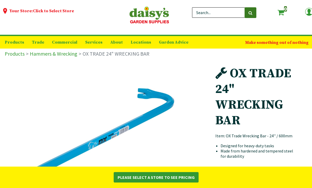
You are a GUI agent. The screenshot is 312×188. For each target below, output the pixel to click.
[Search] (250, 12)
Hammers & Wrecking (53, 53)
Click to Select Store (53, 11)
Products (15, 53)
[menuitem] (14, 42)
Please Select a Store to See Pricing (156, 177)
